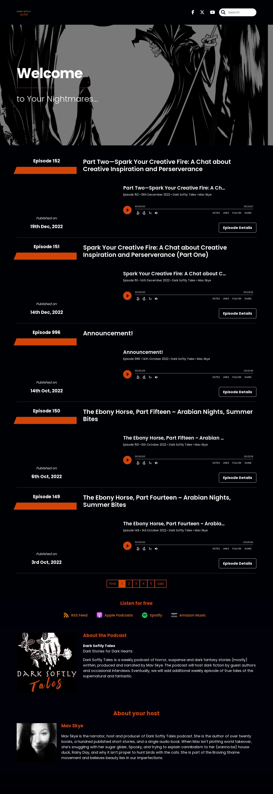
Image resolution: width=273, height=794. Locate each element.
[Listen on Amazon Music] (191, 618)
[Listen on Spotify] (153, 618)
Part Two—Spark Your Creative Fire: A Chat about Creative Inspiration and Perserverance (157, 167)
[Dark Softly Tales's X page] (199, 13)
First (112, 585)
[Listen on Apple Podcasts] (114, 618)
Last (160, 585)
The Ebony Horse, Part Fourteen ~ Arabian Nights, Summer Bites (157, 502)
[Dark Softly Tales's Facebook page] (193, 13)
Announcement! (108, 335)
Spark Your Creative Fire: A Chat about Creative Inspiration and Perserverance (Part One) (155, 252)
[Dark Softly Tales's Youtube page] (210, 13)
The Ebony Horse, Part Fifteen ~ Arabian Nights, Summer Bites (168, 417)
